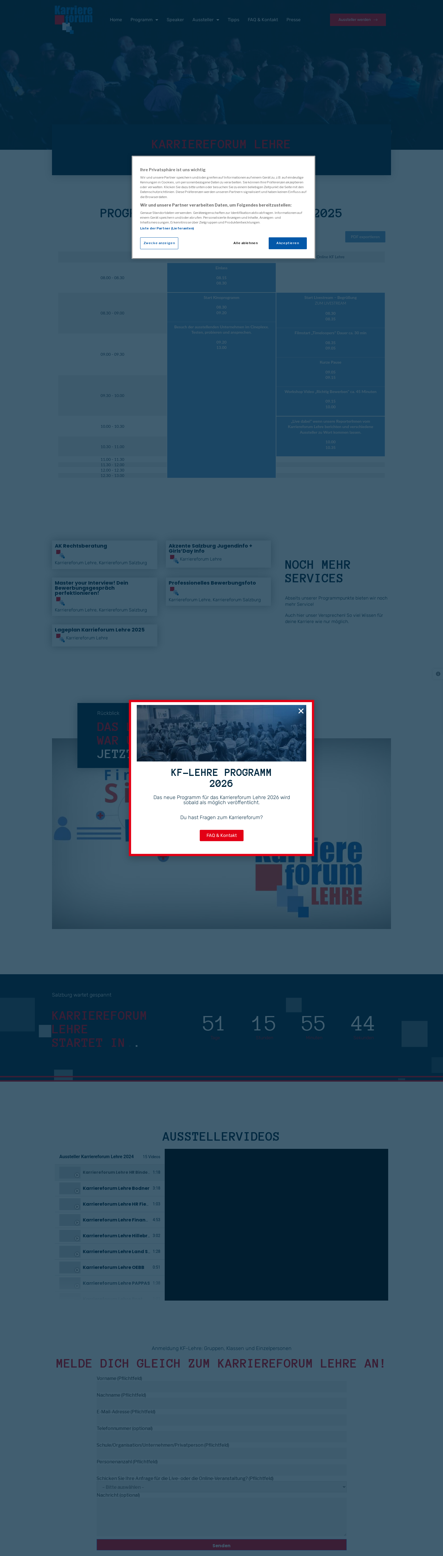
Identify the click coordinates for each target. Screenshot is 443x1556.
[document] (221, 778)
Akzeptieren (287, 243)
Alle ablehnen (245, 243)
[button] (301, 711)
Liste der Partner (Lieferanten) (167, 228)
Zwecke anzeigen (159, 243)
